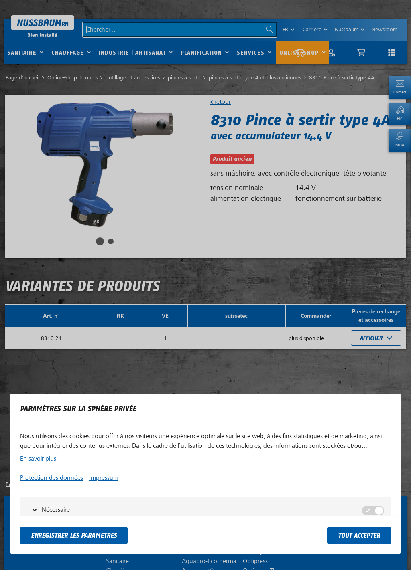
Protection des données (51, 478)
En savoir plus (38, 458)
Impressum (103, 478)
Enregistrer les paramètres (74, 535)
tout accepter (359, 535)
